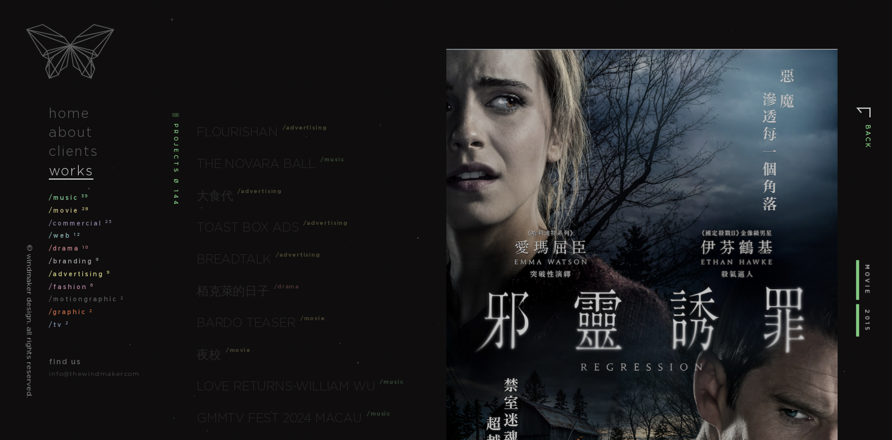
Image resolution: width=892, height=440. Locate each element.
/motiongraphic (86, 299)
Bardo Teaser (246, 322)
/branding (74, 261)
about (71, 132)
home (69, 113)
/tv (59, 324)
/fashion (71, 287)
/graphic (71, 312)
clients (73, 151)
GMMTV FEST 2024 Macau (279, 418)
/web (65, 235)
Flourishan (237, 132)
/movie (69, 210)
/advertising (80, 274)
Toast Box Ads (248, 227)
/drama (69, 248)
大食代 (215, 195)
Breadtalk (234, 259)
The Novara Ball (256, 163)
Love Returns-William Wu (286, 386)
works (71, 170)
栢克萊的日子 (233, 291)
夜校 (209, 354)
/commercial (80, 223)
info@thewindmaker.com (94, 373)
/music (69, 197)
